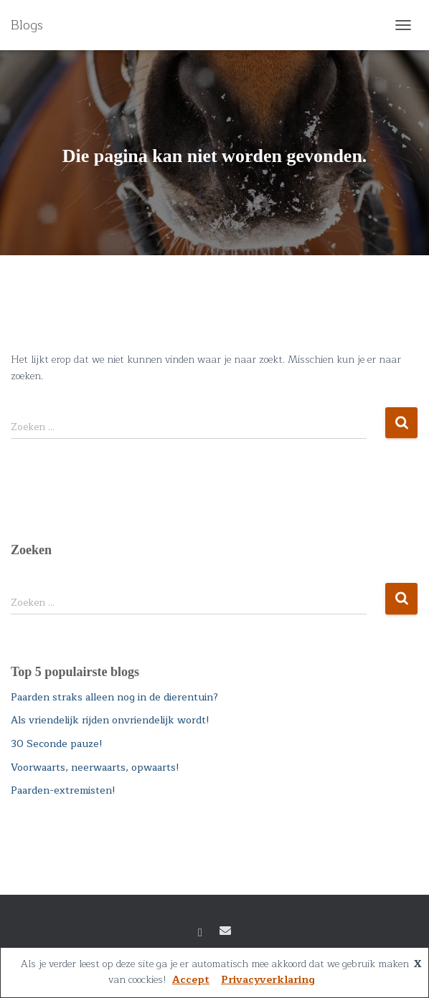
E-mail (225, 931)
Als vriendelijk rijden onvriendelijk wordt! (110, 720)
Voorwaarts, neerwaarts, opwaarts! (95, 767)
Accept (190, 979)
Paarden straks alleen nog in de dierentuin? (114, 697)
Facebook (200, 932)
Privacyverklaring (268, 979)
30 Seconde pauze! (57, 744)
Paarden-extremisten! (63, 790)
